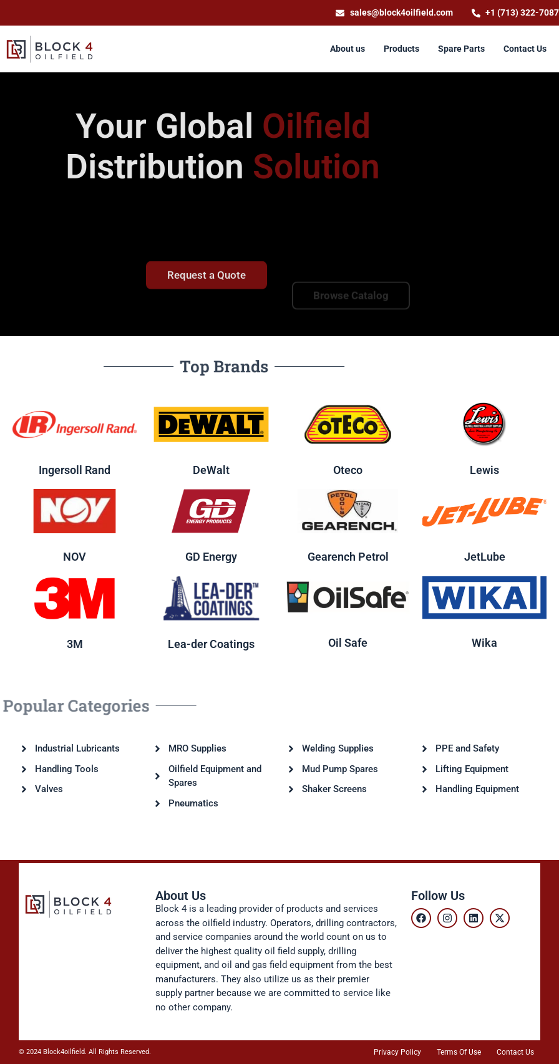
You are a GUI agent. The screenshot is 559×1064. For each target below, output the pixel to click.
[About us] (347, 49)
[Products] (401, 49)
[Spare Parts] (461, 49)
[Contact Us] (525, 49)
